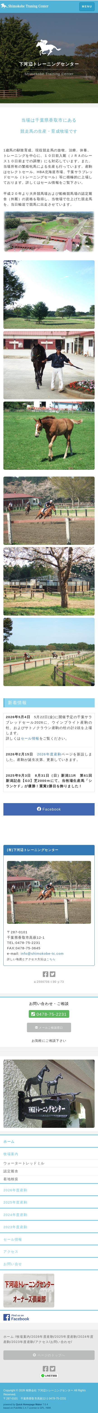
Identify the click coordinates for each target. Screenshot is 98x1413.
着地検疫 (10, 1179)
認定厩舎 (10, 1171)
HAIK (48, 1408)
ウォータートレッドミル (24, 1163)
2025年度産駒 (66, 1336)
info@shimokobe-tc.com (42, 953)
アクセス (42, 1342)
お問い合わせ (60, 1342)
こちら (50, 959)
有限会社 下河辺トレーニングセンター (49, 1390)
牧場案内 (23, 1336)
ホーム (8, 1336)
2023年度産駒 (23, 1342)
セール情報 (30, 738)
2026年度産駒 (49, 754)
